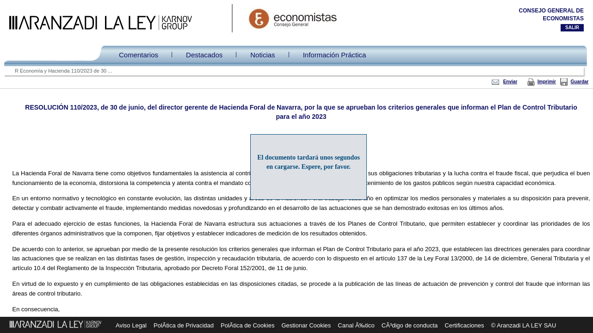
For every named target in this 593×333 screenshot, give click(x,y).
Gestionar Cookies (306, 325)
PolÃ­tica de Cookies (247, 325)
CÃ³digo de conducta (410, 325)
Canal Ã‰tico (356, 325)
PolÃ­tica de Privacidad (184, 325)
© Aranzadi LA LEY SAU (523, 325)
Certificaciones (464, 325)
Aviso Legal (131, 325)
